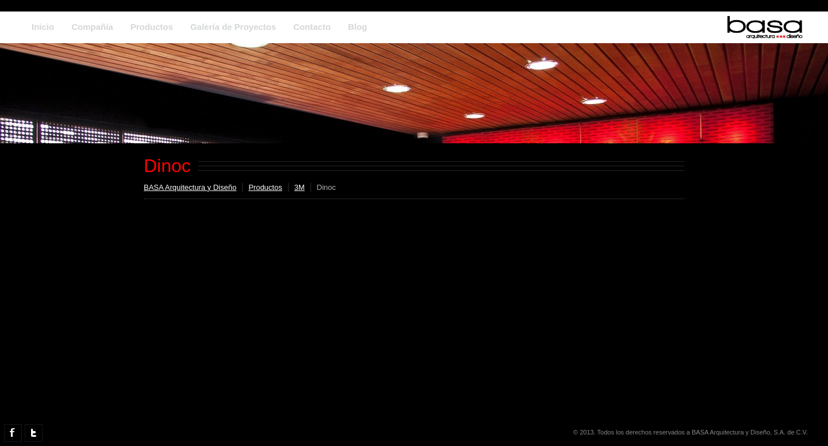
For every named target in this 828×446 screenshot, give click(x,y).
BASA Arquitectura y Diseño (190, 187)
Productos (152, 27)
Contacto (312, 27)
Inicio (43, 27)
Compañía (92, 27)
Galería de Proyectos (233, 27)
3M (299, 187)
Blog (357, 27)
